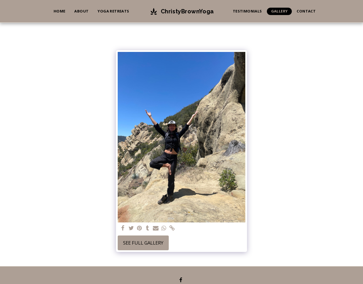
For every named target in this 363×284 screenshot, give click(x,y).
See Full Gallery (143, 242)
